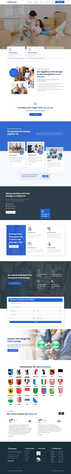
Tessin (43, 395)
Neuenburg (43, 386)
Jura (60, 395)
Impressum (61, 470)
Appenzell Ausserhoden (19, 377)
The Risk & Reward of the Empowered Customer (44, 453)
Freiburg (60, 376)
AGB (52, 470)
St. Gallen (35, 395)
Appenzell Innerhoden (27, 377)
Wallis (19, 404)
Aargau (10, 376)
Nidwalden (52, 386)
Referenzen (27, 455)
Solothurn (27, 395)
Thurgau (52, 395)
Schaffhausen (10, 395)
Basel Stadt (44, 376)
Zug (27, 404)
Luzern (35, 386)
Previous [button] (60, 413)
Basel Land (35, 376)
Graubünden (27, 386)
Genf (11, 386)
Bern (52, 376)
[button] (59, 2)
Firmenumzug (27, 451)
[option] (21, 428)
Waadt (10, 404)
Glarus (18, 386)
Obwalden (60, 386)
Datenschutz (56, 470)
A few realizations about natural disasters (44, 459)
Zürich (35, 404)
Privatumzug (27, 453)
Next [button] (63, 413)
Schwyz (19, 395)
